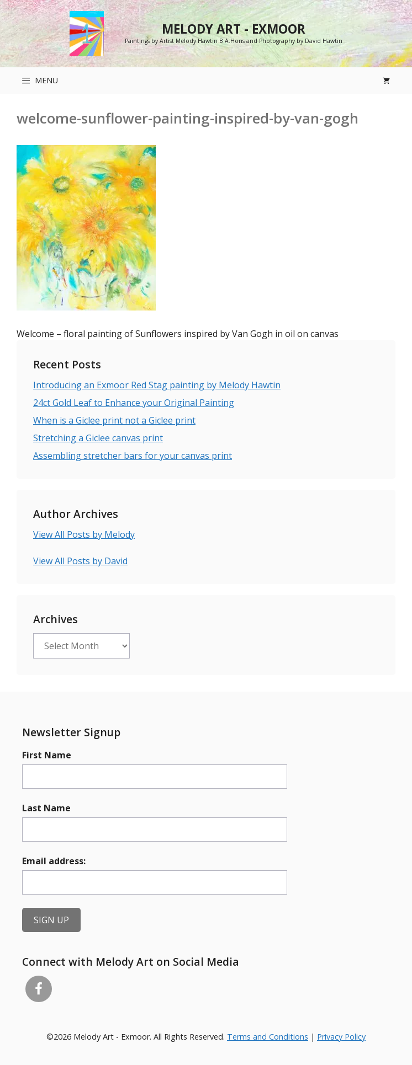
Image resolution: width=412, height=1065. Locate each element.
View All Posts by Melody (84, 534)
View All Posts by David (80, 561)
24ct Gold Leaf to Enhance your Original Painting (133, 403)
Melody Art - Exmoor (233, 29)
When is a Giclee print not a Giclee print (114, 420)
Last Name (46, 808)
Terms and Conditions (267, 1036)
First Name (46, 755)
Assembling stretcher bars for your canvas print (132, 455)
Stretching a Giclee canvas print (98, 438)
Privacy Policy (341, 1036)
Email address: (54, 861)
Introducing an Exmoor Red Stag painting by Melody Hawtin (157, 385)
